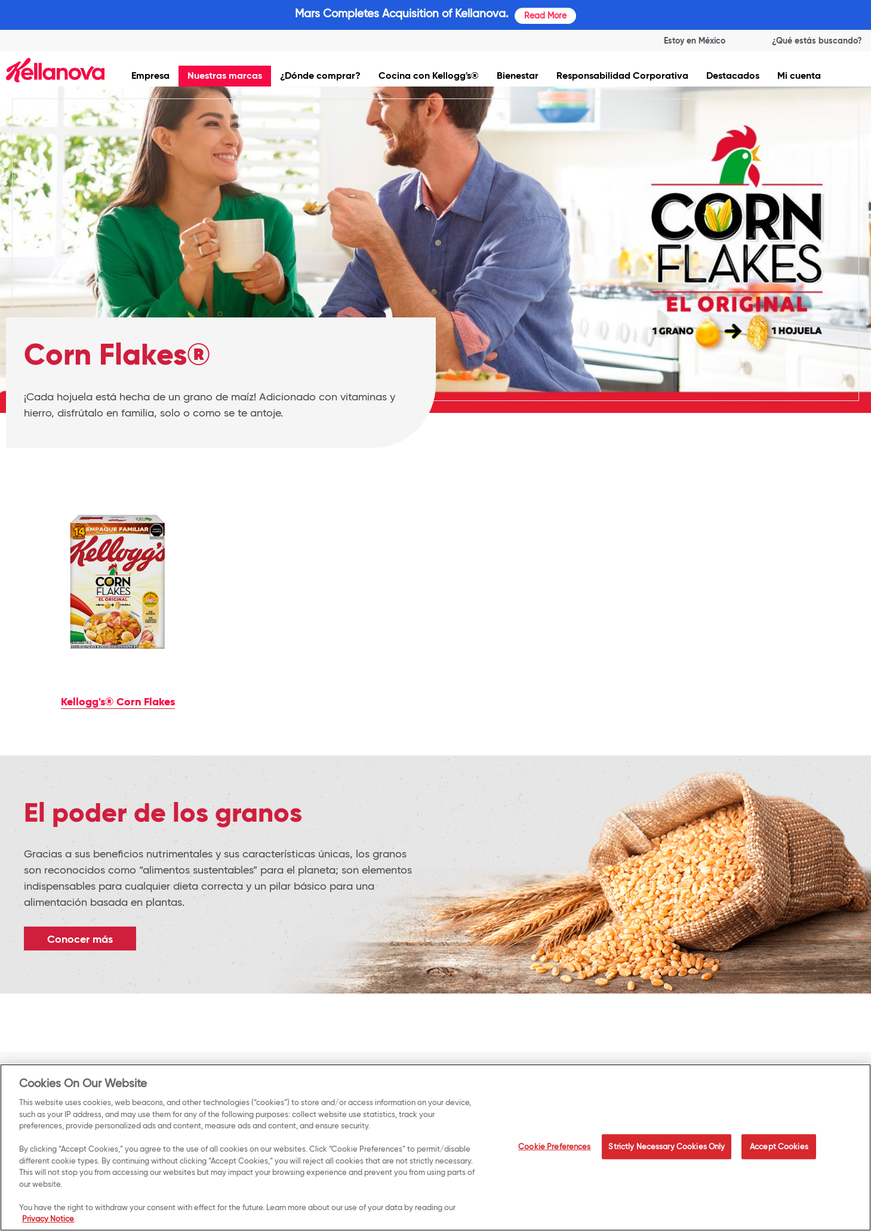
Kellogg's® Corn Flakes (118, 701)
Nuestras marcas (224, 75)
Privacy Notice (48, 1221)
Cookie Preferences (554, 1148)
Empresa (150, 75)
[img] (55, 70)
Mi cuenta (799, 75)
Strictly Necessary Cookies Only (666, 1148)
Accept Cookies (779, 1148)
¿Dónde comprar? (320, 75)
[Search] (805, 40)
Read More (545, 15)
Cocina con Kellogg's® (428, 75)
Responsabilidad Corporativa (622, 75)
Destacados (732, 75)
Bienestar (517, 75)
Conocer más (80, 939)
